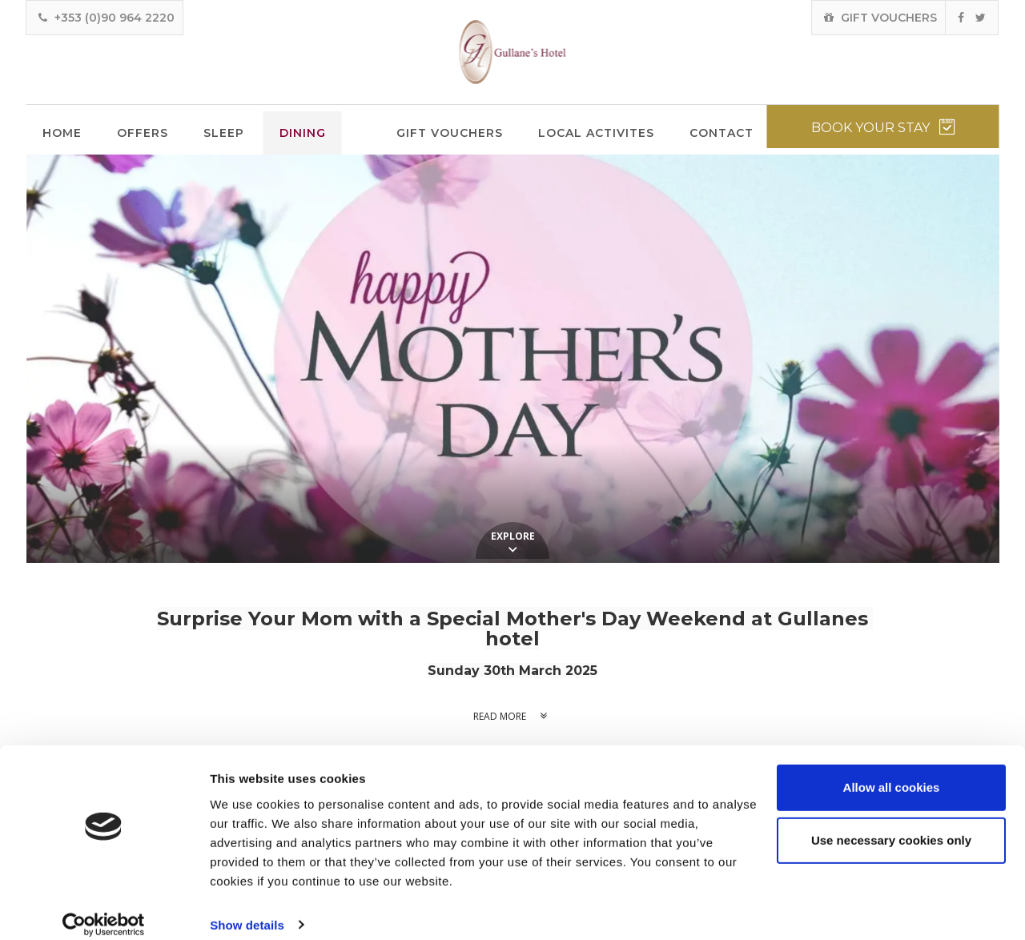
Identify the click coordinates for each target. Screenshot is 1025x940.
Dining (302, 133)
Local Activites (596, 133)
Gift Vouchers (449, 133)
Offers (142, 133)
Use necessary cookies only (891, 823)
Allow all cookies (891, 771)
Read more (513, 715)
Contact (721, 133)
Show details (247, 908)
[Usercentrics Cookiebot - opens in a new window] (104, 909)
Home (62, 133)
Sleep (223, 133)
